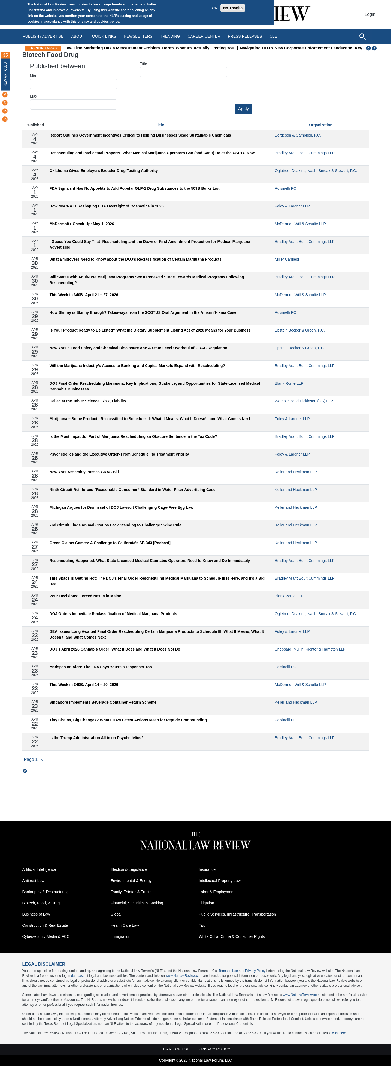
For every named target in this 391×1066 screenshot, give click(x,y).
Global (116, 914)
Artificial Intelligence (39, 869)
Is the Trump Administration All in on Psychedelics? (97, 738)
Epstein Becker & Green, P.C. (300, 330)
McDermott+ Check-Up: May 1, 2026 (82, 224)
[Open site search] (362, 36)
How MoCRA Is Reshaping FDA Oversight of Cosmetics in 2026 (107, 206)
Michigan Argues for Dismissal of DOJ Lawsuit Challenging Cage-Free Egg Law (121, 507)
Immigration (121, 936)
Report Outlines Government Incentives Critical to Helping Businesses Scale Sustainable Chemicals (140, 135)
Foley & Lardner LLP (292, 206)
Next (375, 48)
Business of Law (36, 914)
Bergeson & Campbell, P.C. (298, 135)
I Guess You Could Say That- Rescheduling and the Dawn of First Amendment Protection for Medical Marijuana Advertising (150, 244)
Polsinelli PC (285, 188)
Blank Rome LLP (289, 383)
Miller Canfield (287, 259)
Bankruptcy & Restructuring (45, 892)
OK (214, 8)
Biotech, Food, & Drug (41, 903)
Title (143, 64)
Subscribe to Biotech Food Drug (25, 771)
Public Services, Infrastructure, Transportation (237, 914)
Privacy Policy (255, 971)
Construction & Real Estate (45, 925)
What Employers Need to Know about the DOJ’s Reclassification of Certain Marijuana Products (136, 259)
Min (33, 76)
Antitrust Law (33, 880)
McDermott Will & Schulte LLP (300, 224)
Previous (368, 48)
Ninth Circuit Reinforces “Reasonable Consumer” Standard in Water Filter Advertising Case (133, 489)
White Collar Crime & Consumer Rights (232, 936)
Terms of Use (228, 971)
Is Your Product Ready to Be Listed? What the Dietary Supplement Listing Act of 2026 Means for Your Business (150, 330)
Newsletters (138, 36)
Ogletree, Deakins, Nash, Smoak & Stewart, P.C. (316, 170)
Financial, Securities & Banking (137, 903)
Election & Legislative (129, 869)
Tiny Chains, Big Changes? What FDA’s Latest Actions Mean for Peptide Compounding (128, 720)
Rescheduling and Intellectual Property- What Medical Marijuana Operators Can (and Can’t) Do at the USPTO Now (152, 153)
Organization (320, 125)
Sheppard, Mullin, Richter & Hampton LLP (310, 649)
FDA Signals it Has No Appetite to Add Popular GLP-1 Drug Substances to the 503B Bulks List (135, 188)
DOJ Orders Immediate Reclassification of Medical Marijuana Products (113, 614)
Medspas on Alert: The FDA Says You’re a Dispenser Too (101, 667)
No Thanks (233, 8)
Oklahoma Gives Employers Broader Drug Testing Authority (104, 170)
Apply (243, 109)
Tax (202, 925)
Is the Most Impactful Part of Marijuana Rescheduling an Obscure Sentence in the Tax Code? (133, 436)
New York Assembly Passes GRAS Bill (84, 472)
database (77, 976)
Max (33, 96)
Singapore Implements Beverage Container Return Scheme (103, 702)
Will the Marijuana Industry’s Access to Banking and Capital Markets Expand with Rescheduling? (137, 365)
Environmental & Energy (131, 880)
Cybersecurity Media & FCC (46, 936)
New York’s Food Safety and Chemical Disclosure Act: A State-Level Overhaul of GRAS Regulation (138, 348)
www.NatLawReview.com (184, 976)
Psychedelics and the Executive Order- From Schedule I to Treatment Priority (119, 454)
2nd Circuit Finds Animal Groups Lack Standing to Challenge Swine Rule (115, 525)
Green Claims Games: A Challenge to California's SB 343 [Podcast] (110, 543)
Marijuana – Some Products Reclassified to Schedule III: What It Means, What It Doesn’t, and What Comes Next (150, 419)
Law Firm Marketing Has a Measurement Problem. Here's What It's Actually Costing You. (181, 48)
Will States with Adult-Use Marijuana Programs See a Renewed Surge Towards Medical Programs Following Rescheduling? (147, 280)
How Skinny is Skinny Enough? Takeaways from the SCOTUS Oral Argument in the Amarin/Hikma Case (143, 312)
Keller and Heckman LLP (296, 472)
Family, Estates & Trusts (131, 892)
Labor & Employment (217, 892)
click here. (339, 1033)
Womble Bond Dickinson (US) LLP (304, 401)
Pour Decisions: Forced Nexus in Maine (85, 596)
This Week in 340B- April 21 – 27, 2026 (84, 295)
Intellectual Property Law (220, 880)
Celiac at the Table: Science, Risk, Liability (88, 401)
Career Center (203, 36)
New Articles (5, 74)
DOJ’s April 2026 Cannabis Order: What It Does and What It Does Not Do (115, 649)
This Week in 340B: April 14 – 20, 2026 (84, 684)
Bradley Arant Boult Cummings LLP (304, 153)
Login (370, 14)
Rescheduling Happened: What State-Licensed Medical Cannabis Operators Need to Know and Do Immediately (150, 560)
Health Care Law (125, 925)
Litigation (206, 903)
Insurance (207, 869)
